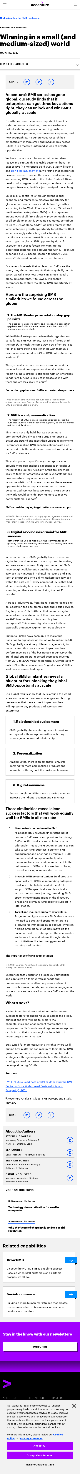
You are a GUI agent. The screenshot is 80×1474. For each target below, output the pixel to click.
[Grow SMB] (41, 1260)
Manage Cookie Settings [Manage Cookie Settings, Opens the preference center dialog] (40, 1464)
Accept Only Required (40, 1455)
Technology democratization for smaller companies (33, 1209)
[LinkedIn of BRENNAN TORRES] (70, 1164)
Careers (58, 1398)
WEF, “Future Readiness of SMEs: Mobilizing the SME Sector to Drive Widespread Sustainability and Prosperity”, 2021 (39, 1085)
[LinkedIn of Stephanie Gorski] (70, 1140)
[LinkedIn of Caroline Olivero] (70, 1178)
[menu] (4, 4)
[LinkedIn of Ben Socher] (70, 1152)
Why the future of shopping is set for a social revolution (36, 1229)
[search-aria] (75, 4)
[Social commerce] (41, 1294)
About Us (9, 1398)
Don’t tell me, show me (25, 170)
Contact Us (35, 1398)
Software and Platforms (13, 28)
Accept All (40, 1446)
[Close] (74, 1406)
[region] (40, 1437)
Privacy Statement (31, 1438)
